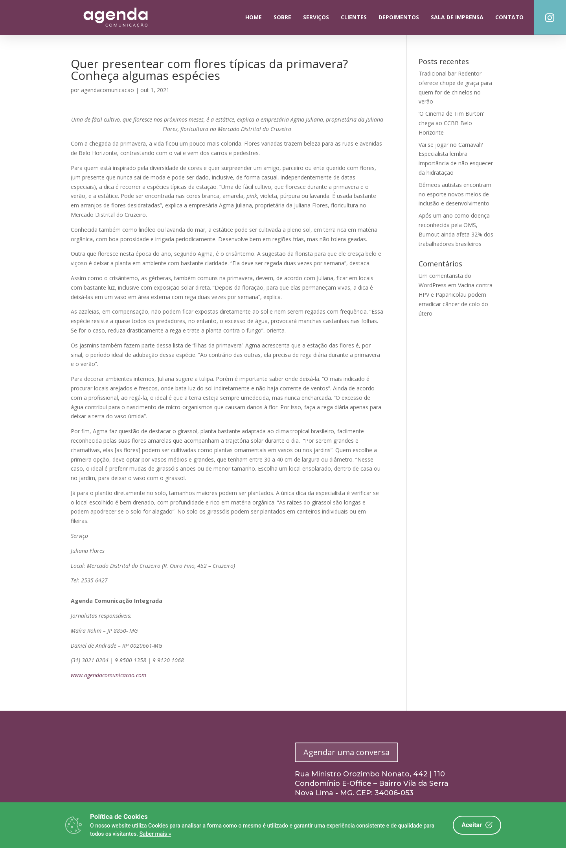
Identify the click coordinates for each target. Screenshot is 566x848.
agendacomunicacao (107, 90)
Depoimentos (399, 17)
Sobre (282, 17)
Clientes (354, 17)
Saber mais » (155, 834)
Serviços (316, 17)
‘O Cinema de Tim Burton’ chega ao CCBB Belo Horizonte (451, 123)
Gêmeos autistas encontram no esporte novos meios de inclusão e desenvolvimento (455, 194)
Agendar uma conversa (346, 752)
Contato (509, 17)
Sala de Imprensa (457, 17)
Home (253, 17)
